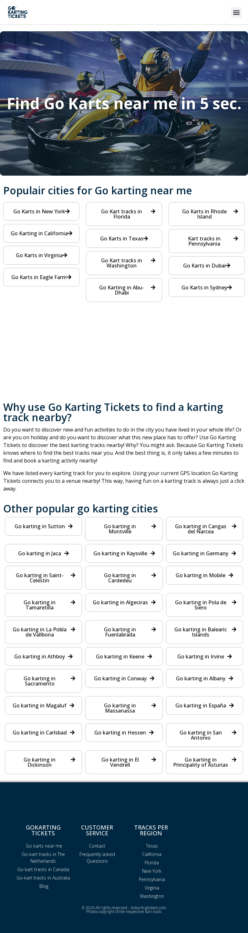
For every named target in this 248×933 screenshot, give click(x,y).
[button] (236, 12)
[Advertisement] (124, 357)
